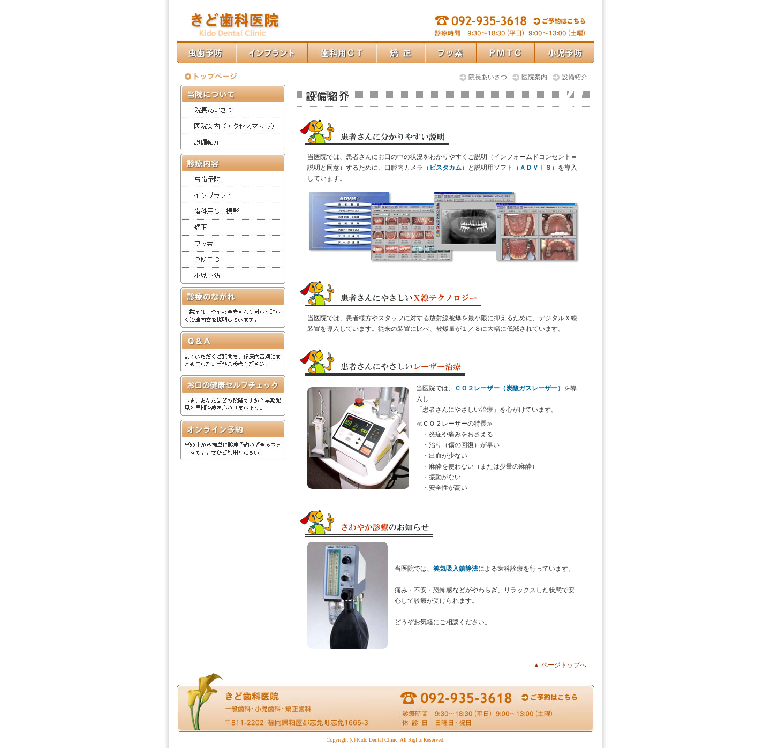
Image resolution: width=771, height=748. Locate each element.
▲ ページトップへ (559, 665)
